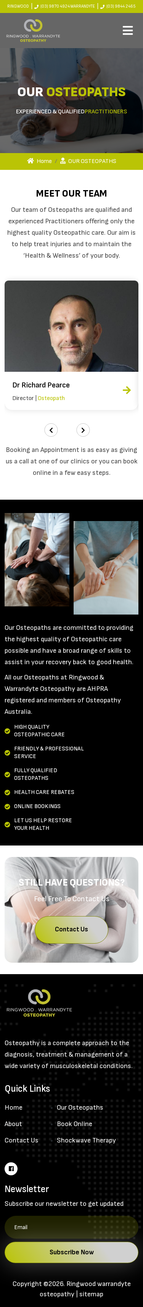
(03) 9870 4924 (55, 6)
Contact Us (71, 929)
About (13, 1124)
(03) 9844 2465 (121, 6)
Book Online (74, 1124)
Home (39, 161)
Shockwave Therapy (86, 1140)
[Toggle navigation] (127, 30)
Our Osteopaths (80, 1108)
